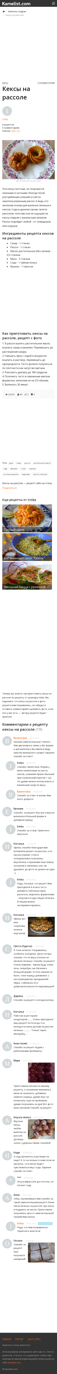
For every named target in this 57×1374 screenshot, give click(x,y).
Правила (6, 1338)
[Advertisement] (28, 49)
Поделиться (9, 488)
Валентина (20, 738)
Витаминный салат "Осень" (24, 558)
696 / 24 (16, 130)
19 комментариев (46, 83)
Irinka (5, 119)
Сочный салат (14, 530)
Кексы (5, 83)
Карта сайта (34, 1338)
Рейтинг (19, 1338)
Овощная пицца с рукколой (24, 587)
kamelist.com (14, 1362)
